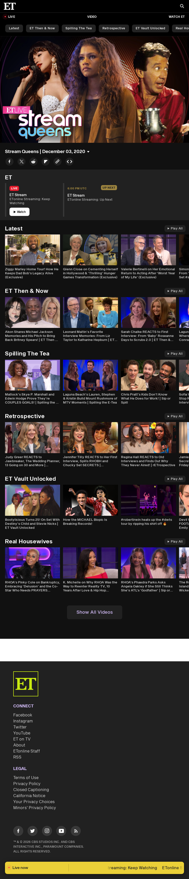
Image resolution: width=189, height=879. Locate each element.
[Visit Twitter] (33, 832)
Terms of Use (25, 778)
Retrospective (113, 28)
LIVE (11, 17)
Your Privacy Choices (34, 802)
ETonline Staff (26, 751)
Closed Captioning (31, 790)
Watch (20, 212)
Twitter (20, 727)
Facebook (22, 715)
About (19, 745)
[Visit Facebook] (18, 832)
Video (92, 17)
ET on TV (21, 739)
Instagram (23, 721)
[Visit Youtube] (61, 832)
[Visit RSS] (76, 832)
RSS (17, 757)
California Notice (29, 796)
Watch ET (177, 17)
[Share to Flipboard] (45, 162)
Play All (175, 228)
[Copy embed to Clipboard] (69, 162)
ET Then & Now (42, 28)
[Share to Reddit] (33, 162)
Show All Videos (94, 612)
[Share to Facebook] (9, 162)
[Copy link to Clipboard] (57, 162)
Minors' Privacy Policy (34, 808)
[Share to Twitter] (21, 162)
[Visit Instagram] (47, 832)
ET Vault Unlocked (150, 28)
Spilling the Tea (79, 28)
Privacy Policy (26, 784)
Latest (14, 28)
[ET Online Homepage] (11, 6)
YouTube (21, 733)
